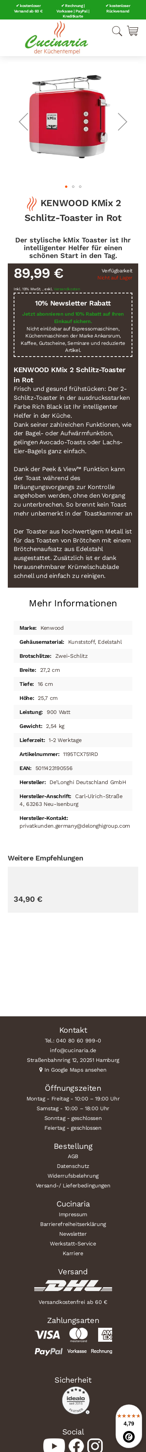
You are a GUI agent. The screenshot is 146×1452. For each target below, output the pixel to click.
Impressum (73, 1214)
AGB (73, 1156)
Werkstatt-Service (73, 1243)
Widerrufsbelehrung (73, 1176)
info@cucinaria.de (73, 1050)
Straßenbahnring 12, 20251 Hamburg (73, 1060)
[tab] (73, 600)
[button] (23, 121)
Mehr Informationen (73, 603)
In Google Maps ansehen (75, 1070)
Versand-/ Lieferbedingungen (73, 1185)
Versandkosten (67, 289)
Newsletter (73, 1234)
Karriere (73, 1253)
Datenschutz (73, 1166)
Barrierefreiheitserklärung (73, 1224)
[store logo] (56, 37)
